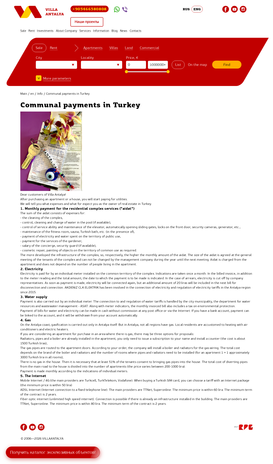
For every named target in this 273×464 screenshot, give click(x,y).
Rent (31, 31)
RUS (186, 9)
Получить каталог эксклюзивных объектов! (53, 452)
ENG (197, 9)
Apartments (92, 48)
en (32, 93)
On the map (197, 65)
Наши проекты (87, 22)
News (123, 31)
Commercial (149, 48)
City (39, 58)
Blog (115, 31)
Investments (45, 31)
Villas (113, 48)
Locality (87, 58)
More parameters (57, 78)
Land (129, 48)
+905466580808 (89, 8)
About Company (66, 31)
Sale (23, 31)
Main (23, 93)
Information (101, 31)
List (178, 65)
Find (226, 65)
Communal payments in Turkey (68, 93)
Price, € (132, 58)
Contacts (136, 31)
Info (40, 93)
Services (85, 31)
